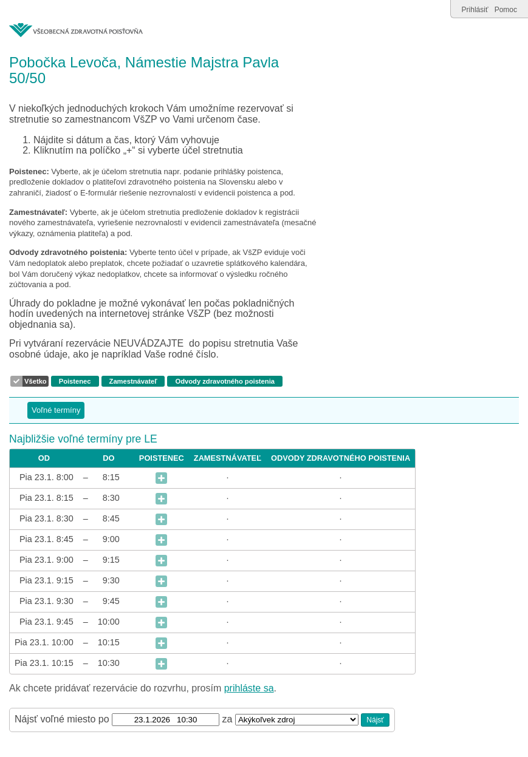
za (228, 719)
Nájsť (375, 720)
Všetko (35, 381)
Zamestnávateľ (133, 381)
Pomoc (506, 9)
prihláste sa (249, 688)
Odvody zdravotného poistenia (224, 381)
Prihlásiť (475, 9)
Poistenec (75, 381)
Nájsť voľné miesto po (62, 719)
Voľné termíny (56, 410)
